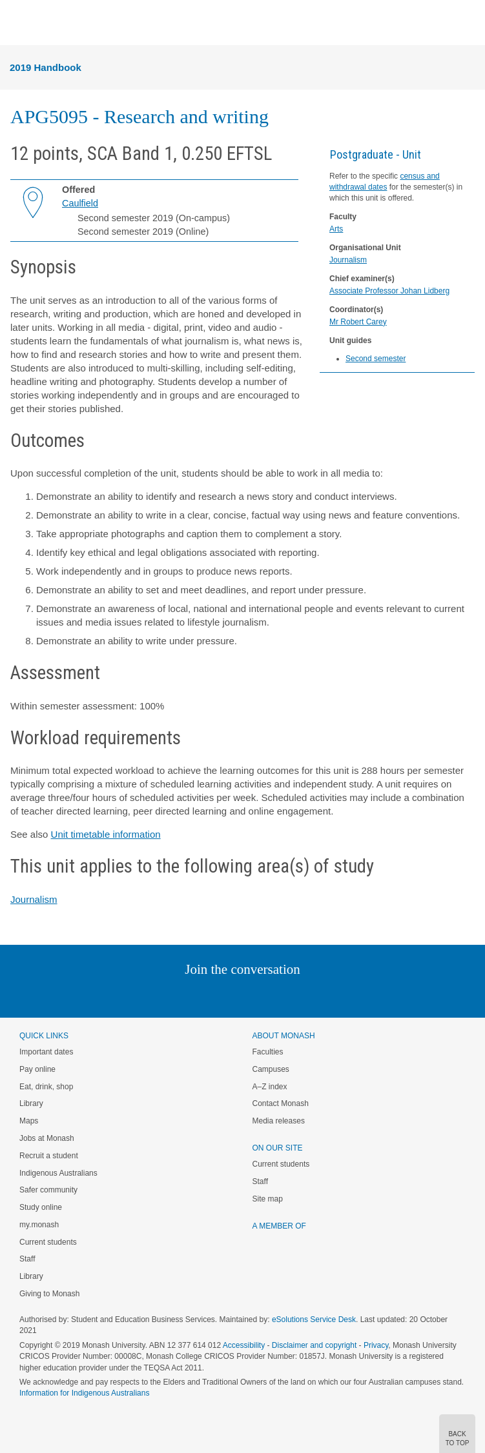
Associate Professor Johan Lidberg (389, 290)
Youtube (304, 995)
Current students (48, 1242)
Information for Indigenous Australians (84, 1393)
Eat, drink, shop (46, 1086)
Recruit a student (48, 1155)
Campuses (271, 1069)
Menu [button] (16, 23)
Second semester (376, 358)
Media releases (279, 1120)
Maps (28, 1120)
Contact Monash (281, 1103)
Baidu (332, 995)
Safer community (48, 1189)
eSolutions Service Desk (314, 1319)
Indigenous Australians (58, 1173)
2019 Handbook (45, 67)
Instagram (151, 995)
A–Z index (270, 1086)
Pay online (37, 1069)
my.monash (39, 1224)
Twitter (204, 995)
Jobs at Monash (46, 1138)
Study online (40, 1207)
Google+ (252, 995)
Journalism (348, 259)
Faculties (268, 1051)
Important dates (46, 1051)
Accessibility (244, 1345)
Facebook (229, 995)
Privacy (376, 1345)
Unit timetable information (106, 834)
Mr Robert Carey (358, 321)
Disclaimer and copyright (314, 1345)
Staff (27, 1258)
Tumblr (278, 995)
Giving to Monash (49, 1293)
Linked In (177, 995)
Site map (268, 1198)
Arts (336, 228)
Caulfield (80, 203)
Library (31, 1103)
